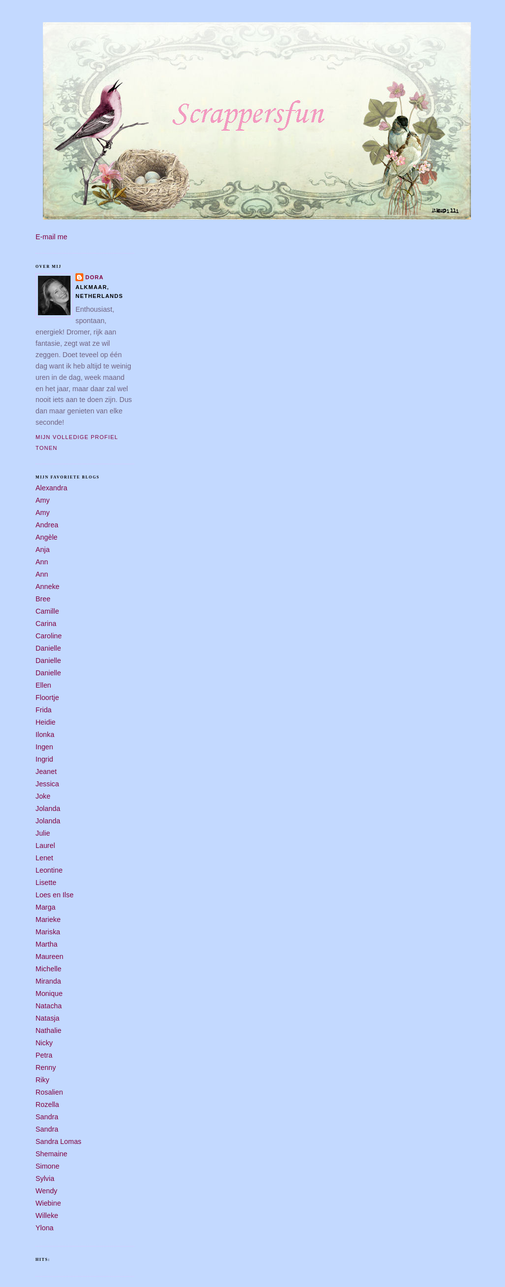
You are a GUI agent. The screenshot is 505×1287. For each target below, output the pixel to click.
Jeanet (46, 771)
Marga (46, 907)
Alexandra (51, 488)
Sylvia (45, 1178)
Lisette (46, 882)
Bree (43, 599)
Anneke (48, 586)
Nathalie (48, 1030)
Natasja (47, 1018)
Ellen (43, 685)
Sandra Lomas (58, 1141)
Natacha (49, 1006)
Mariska (48, 932)
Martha (47, 944)
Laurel (45, 845)
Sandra (47, 1117)
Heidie (46, 722)
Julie (43, 833)
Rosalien (49, 1092)
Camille (47, 611)
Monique (49, 993)
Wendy (46, 1191)
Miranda (48, 981)
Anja (43, 549)
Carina (46, 623)
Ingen (44, 747)
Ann (42, 562)
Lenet (44, 858)
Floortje (47, 697)
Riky (42, 1080)
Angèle (47, 537)
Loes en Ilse (54, 895)
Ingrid (44, 759)
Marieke (48, 919)
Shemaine (51, 1154)
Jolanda (48, 808)
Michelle (48, 969)
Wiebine (48, 1203)
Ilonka (45, 734)
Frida (44, 710)
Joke (43, 796)
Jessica (47, 784)
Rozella (47, 1104)
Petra (44, 1055)
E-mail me (51, 237)
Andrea (47, 525)
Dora (94, 277)
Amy (43, 500)
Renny (46, 1067)
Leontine (49, 870)
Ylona (45, 1228)
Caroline (49, 636)
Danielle (48, 648)
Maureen (49, 956)
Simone (47, 1166)
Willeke (47, 1215)
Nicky (44, 1043)
